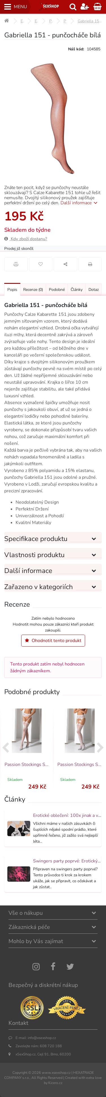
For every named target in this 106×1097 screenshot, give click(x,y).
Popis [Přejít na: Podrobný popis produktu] (12, 289)
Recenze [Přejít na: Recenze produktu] (33, 289)
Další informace (79, 203)
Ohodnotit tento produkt (53, 640)
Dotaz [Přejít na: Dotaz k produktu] (93, 289)
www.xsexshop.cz (56, 1072)
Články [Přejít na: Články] (77, 289)
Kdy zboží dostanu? (25, 239)
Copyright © (21, 1072)
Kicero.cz (55, 1082)
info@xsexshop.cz (42, 1037)
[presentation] (5, 748)
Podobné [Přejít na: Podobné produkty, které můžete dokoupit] (57, 289)
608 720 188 (51, 1046)
